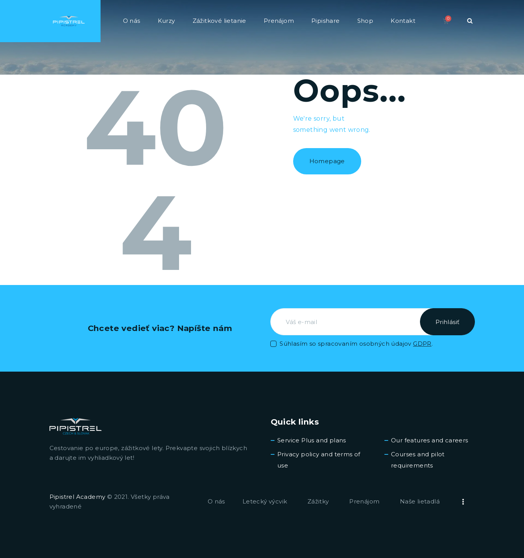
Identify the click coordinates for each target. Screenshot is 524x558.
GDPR (422, 343)
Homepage (327, 161)
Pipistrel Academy (77, 496)
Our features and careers (429, 440)
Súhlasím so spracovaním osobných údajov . (356, 343)
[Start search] (470, 21)
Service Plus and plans (311, 440)
